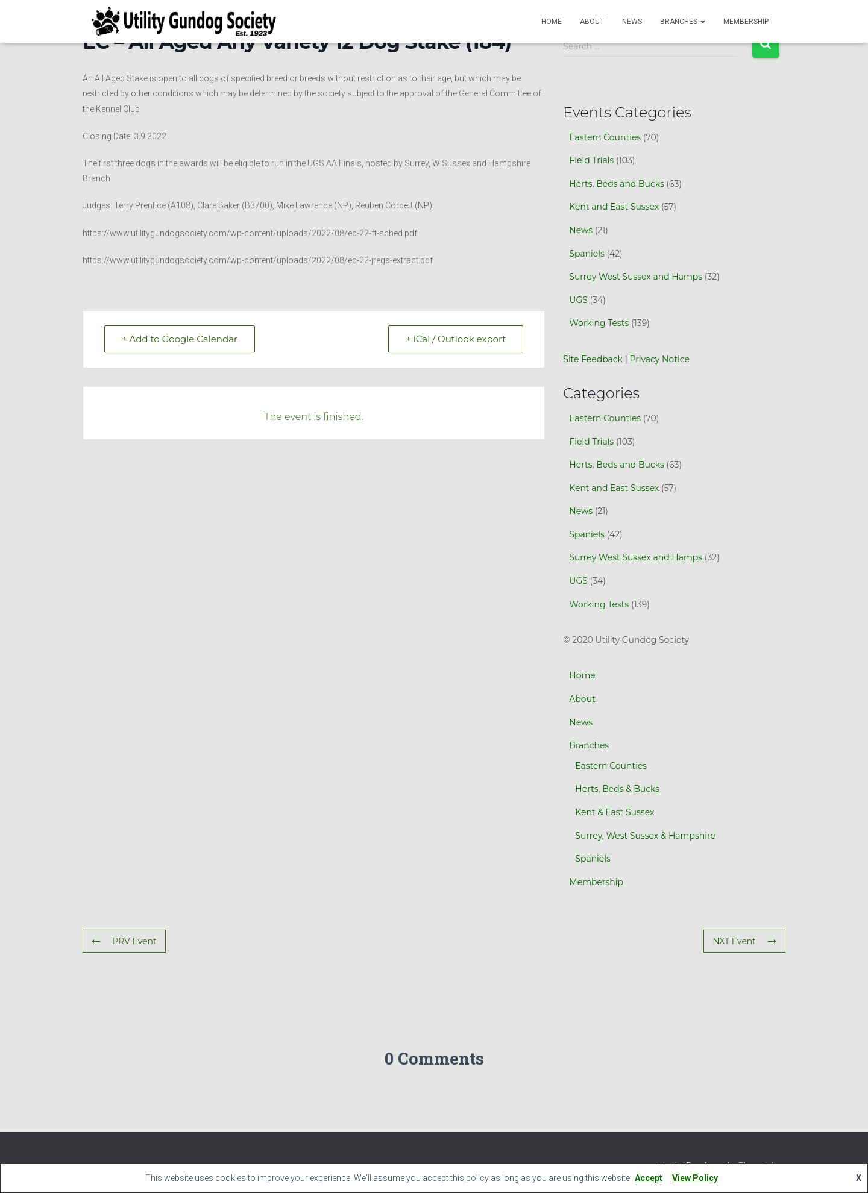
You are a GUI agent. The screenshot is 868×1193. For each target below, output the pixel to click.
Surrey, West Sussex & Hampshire (645, 835)
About (592, 21)
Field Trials (591, 160)
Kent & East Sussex (614, 812)
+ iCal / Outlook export (456, 339)
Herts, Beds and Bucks (616, 183)
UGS (578, 300)
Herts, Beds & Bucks (617, 788)
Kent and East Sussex (614, 206)
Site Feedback (593, 359)
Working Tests (599, 323)
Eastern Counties (605, 137)
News (632, 21)
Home (551, 21)
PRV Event (124, 941)
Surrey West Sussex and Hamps (635, 276)
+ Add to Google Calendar (179, 339)
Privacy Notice (659, 359)
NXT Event (744, 941)
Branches (682, 21)
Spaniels (587, 253)
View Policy (695, 1178)
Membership (746, 21)
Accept (648, 1178)
